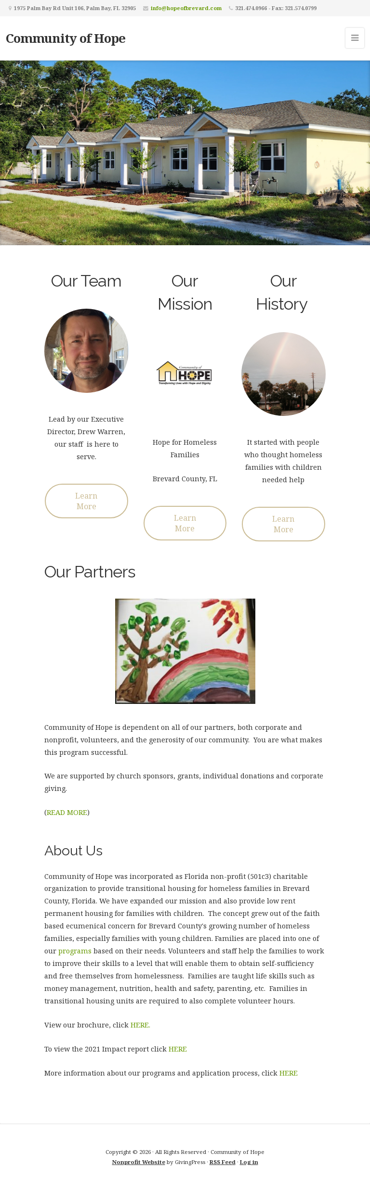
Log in (249, 1161)
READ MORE (67, 812)
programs (75, 950)
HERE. (140, 1024)
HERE (178, 1048)
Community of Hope (65, 38)
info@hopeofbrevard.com (186, 8)
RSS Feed (223, 1161)
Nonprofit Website (138, 1161)
